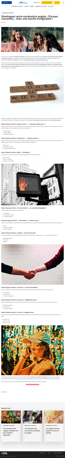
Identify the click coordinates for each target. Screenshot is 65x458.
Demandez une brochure (58, 452)
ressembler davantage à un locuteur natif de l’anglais (35, 59)
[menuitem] (37, 2)
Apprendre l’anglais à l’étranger (32, 384)
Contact (49, 452)
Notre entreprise (42, 452)
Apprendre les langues (7, 12)
